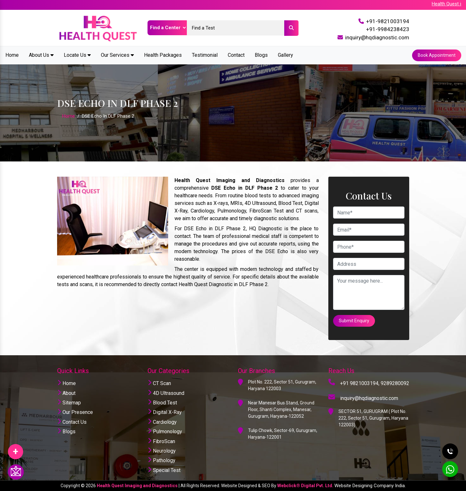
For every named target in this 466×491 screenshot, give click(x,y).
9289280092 (395, 383)
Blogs (261, 55)
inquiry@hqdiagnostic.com (377, 37)
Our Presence (75, 412)
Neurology (162, 451)
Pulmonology (165, 432)
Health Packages (163, 55)
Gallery (285, 55)
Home (12, 55)
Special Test (164, 470)
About (66, 393)
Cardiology (162, 422)
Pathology (161, 460)
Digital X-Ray (165, 412)
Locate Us (77, 55)
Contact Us (72, 422)
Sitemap (69, 403)
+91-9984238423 (387, 29)
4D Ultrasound (166, 393)
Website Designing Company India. (370, 485)
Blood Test (162, 403)
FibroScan (161, 441)
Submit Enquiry (354, 320)
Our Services (117, 55)
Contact (236, 55)
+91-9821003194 (387, 21)
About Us (41, 55)
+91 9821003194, (359, 383)
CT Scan (159, 383)
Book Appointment (437, 55)
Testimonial (205, 55)
